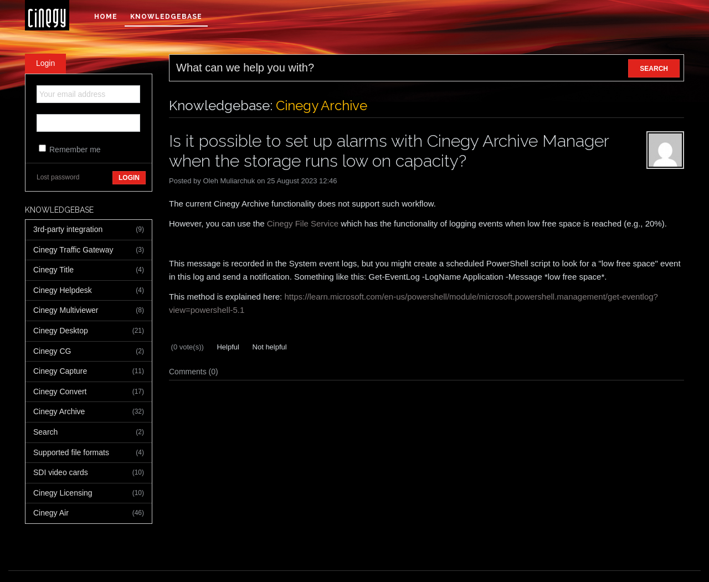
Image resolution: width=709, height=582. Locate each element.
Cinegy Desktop (88, 331)
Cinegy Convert (88, 392)
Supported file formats (88, 453)
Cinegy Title (88, 270)
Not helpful (268, 347)
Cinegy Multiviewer (88, 310)
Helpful (227, 347)
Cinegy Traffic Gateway (88, 250)
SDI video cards (88, 472)
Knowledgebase (166, 16)
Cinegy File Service (302, 223)
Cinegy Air (88, 513)
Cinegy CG (88, 351)
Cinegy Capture (88, 371)
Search (88, 432)
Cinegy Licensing (88, 493)
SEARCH (654, 69)
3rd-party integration (88, 229)
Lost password (58, 177)
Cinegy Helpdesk (88, 290)
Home (105, 16)
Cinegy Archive (88, 412)
